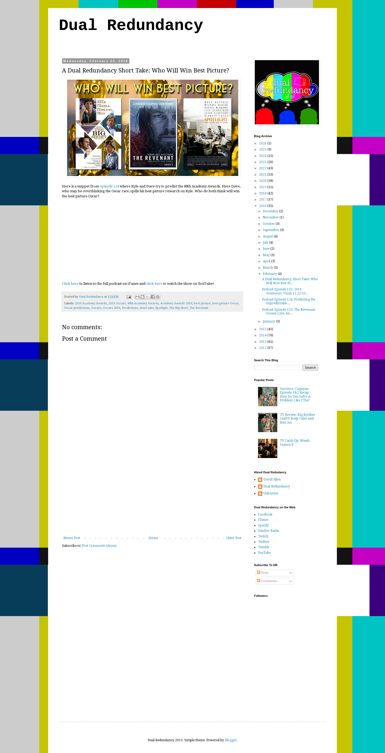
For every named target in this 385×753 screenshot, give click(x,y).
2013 (263, 342)
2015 (263, 329)
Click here (70, 284)
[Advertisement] (152, 496)
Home (153, 538)
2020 (263, 181)
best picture (202, 303)
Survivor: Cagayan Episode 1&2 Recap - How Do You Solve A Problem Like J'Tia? (295, 394)
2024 (263, 156)
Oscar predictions (77, 308)
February (270, 274)
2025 (263, 149)
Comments (267, 581)
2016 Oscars (117, 303)
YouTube (264, 553)
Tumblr (264, 547)
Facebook (265, 514)
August (268, 236)
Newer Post (71, 538)
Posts (262, 573)
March (268, 268)
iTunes (263, 520)
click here (154, 284)
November (271, 217)
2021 (263, 174)
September (271, 230)
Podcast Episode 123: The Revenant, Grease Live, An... (289, 311)
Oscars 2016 (111, 308)
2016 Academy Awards (91, 303)
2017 (263, 199)
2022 (263, 168)
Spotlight (161, 308)
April (267, 261)
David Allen (272, 479)
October (269, 224)
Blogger (231, 740)
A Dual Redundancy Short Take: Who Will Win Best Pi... (290, 281)
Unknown (270, 493)
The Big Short (178, 308)
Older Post (233, 538)
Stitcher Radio (268, 531)
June (266, 249)
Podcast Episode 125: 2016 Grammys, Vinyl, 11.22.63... (285, 291)
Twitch (263, 536)
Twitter (263, 542)
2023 (263, 162)
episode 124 (109, 186)
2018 (263, 193)
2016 (263, 206)
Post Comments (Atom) (99, 546)
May (267, 255)
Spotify (263, 525)
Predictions (130, 308)
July (266, 242)
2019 (263, 187)
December (271, 211)
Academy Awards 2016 (176, 303)
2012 (263, 348)
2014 (263, 335)
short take (147, 308)
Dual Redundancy (131, 26)
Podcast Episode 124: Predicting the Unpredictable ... (288, 301)
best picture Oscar (225, 303)
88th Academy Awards (143, 303)
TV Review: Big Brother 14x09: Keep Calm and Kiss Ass (297, 418)
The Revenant (199, 308)
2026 (263, 143)
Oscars (96, 308)
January (269, 321)
